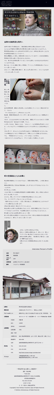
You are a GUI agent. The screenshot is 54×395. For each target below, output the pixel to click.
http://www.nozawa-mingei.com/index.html (29, 352)
